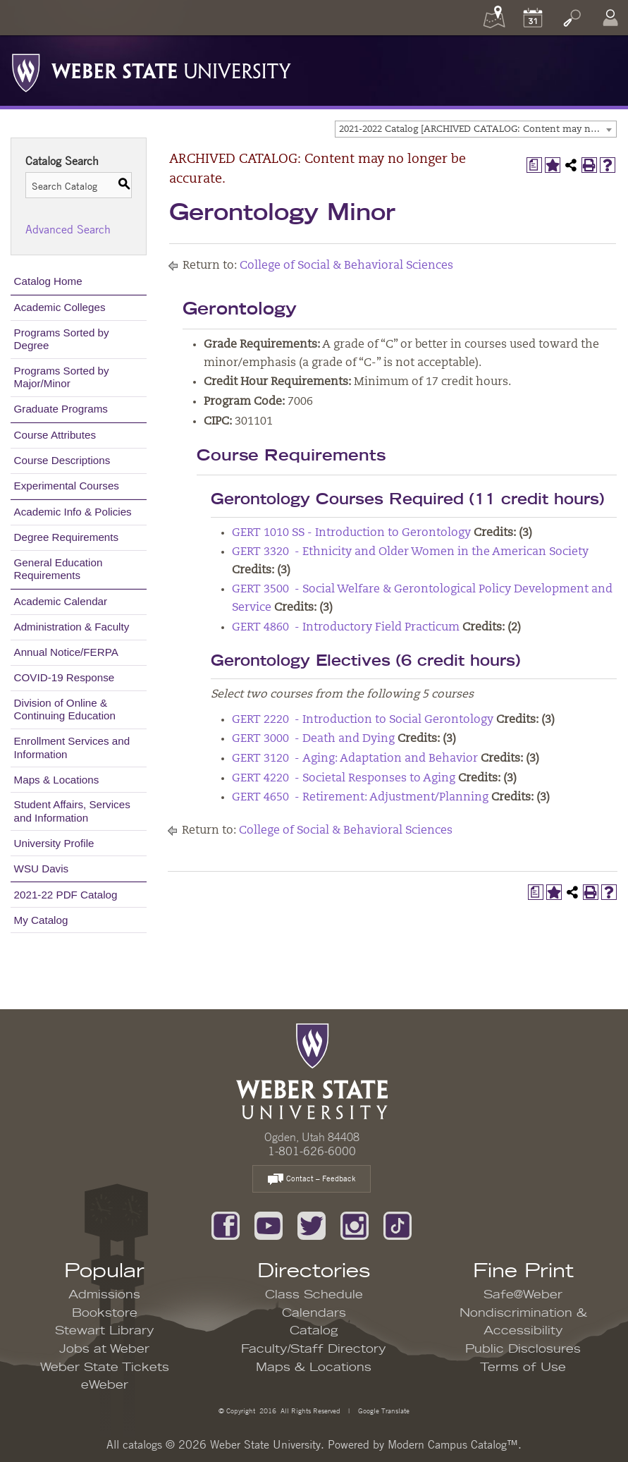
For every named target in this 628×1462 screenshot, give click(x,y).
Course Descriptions (62, 460)
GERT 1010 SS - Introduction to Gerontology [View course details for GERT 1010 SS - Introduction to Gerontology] (351, 533)
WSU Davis (41, 869)
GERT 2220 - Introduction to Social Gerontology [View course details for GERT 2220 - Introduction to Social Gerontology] (362, 720)
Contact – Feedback (311, 1179)
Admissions (104, 1294)
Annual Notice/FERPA (66, 652)
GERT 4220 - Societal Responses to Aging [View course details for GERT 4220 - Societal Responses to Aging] (343, 778)
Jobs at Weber (104, 1349)
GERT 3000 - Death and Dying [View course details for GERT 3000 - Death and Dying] (313, 739)
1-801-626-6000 (312, 1151)
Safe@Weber (523, 1294)
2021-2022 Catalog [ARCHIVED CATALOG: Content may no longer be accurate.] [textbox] (477, 129)
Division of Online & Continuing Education (65, 709)
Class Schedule (314, 1294)
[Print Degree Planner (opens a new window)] (534, 165)
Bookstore (104, 1313)
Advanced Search (68, 229)
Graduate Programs (61, 409)
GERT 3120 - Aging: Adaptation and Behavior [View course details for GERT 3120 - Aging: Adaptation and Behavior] (355, 758)
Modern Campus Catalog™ (453, 1444)
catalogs (142, 1444)
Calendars (314, 1313)
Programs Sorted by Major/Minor (61, 377)
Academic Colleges (60, 307)
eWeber (104, 1385)
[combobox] (476, 129)
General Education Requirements (58, 568)
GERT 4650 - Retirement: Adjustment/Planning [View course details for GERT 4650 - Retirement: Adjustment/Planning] (360, 797)
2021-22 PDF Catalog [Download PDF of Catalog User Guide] (66, 895)
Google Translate (383, 1410)
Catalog (314, 1330)
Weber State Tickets (104, 1367)
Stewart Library (104, 1330)
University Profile (54, 843)
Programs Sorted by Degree (61, 339)
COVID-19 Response (64, 677)
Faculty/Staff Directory (313, 1349)
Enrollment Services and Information (72, 747)
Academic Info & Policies (73, 512)
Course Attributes (55, 435)
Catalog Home (48, 281)
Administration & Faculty (72, 627)
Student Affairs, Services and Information (72, 810)
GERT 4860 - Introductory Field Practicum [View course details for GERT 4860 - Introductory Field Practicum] (346, 627)
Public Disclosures (523, 1349)
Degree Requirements (66, 537)
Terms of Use (523, 1367)
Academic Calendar (61, 601)
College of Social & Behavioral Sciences (346, 266)
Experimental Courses (66, 486)
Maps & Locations (56, 780)
